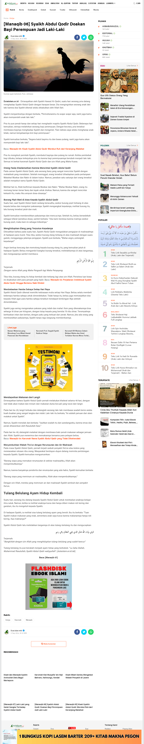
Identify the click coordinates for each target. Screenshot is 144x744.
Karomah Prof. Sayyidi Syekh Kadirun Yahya (47, 332)
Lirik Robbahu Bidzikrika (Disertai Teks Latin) (121, 293)
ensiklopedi (32, 10)
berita (23, 3)
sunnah (53, 10)
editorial (107, 33)
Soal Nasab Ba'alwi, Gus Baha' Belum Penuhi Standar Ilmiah (118, 176)
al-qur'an (65, 3)
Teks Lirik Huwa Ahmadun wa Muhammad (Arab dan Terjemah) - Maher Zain (124, 370)
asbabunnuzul (110, 26)
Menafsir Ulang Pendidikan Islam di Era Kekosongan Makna (122, 107)
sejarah (39, 3)
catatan (92, 3)
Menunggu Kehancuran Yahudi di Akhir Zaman (124, 198)
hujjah (31, 3)
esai (47, 3)
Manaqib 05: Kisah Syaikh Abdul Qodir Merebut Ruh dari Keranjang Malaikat (47, 149)
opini (105, 55)
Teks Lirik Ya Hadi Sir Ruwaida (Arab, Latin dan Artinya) (124, 357)
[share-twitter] (84, 37)
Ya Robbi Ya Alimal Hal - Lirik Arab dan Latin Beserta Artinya (124, 304)
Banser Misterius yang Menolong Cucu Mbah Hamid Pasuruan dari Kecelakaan (19, 333)
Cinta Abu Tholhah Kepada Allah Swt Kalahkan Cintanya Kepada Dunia (118, 411)
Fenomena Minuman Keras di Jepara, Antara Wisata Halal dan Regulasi (123, 130)
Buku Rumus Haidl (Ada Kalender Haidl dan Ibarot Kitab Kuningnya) (121, 433)
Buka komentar (48, 644)
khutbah (107, 48)
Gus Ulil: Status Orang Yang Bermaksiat (114, 97)
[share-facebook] (77, 37)
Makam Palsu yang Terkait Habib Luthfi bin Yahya (122, 186)
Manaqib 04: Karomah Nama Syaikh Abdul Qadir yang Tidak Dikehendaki (45, 439)
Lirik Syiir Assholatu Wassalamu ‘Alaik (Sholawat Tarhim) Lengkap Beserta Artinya (123, 331)
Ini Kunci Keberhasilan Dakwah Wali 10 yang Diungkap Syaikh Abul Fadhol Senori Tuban (124, 280)
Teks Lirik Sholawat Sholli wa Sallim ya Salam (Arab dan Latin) (123, 267)
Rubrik (10, 10)
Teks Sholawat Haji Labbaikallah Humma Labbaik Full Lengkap (123, 317)
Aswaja (101, 3)
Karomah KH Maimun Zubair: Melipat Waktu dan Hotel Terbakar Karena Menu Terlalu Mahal (77, 333)
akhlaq (83, 3)
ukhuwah (73, 10)
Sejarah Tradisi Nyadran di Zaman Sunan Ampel (122, 118)
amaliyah (55, 3)
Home (6, 18)
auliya (7, 620)
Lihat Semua (131, 66)
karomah (18, 620)
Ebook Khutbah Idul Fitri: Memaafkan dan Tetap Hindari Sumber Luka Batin (124, 444)
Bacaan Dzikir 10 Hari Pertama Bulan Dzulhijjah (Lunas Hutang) (124, 345)
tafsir (75, 3)
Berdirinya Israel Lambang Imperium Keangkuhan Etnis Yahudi (123, 209)
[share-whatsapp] (91, 37)
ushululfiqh (85, 10)
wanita (96, 10)
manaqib (29, 620)
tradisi (62, 10)
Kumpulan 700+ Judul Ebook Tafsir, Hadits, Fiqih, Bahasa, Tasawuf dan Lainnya (123, 421)
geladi (43, 10)
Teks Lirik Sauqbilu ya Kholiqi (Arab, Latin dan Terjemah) (123, 254)
